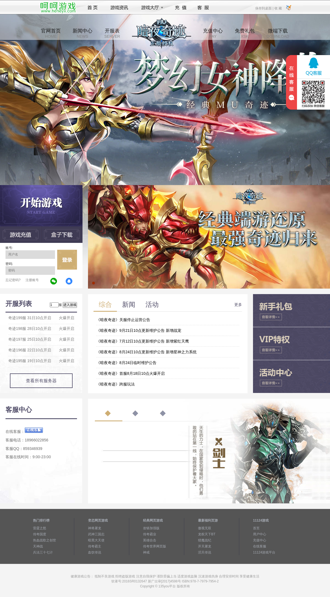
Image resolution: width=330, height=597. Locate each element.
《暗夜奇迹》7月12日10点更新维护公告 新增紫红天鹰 (142, 341)
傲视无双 (204, 528)
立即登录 (67, 260)
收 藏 (278, 8)
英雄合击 (149, 540)
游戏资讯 (119, 7)
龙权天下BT (206, 534)
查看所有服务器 (41, 380)
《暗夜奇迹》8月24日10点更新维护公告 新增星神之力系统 (146, 352)
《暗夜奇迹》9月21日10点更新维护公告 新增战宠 (138, 330)
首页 (92, 7)
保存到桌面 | (264, 8)
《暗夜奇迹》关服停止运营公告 (123, 320)
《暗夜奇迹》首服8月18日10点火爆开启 (130, 373)
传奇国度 (39, 534)
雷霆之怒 (39, 528)
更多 (238, 304)
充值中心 (213, 33)
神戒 (146, 552)
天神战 (38, 546)
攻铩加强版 (151, 528)
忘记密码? (13, 280)
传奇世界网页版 (154, 546)
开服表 (112, 33)
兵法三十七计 (43, 552)
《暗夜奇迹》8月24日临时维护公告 (126, 362)
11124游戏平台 (264, 552)
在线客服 (259, 546)
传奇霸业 (149, 534)
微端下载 (277, 33)
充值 (180, 7)
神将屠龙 (94, 528)
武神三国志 (96, 534)
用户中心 (259, 534)
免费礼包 (245, 33)
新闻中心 (82, 33)
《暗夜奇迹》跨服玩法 (115, 384)
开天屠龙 (204, 546)
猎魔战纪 (204, 540)
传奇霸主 (94, 546)
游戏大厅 (151, 7)
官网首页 (51, 33)
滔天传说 (204, 552)
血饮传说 (94, 552)
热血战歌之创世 (44, 540)
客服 (203, 7)
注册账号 (32, 280)
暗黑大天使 (96, 540)
